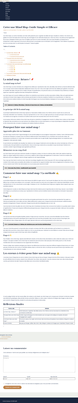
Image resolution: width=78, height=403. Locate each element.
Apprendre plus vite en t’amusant (17, 60)
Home (7, 4)
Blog (6, 13)
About (7, 7)
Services (7, 11)
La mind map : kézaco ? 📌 (13, 52)
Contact (7, 17)
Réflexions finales (11, 75)
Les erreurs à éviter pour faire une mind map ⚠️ (19, 73)
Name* (5, 376)
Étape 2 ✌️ (12, 67)
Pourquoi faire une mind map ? (14, 58)
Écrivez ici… (6, 356)
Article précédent (5, 337)
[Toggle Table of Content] (4, 49)
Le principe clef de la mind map (17, 56)
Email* (28, 376)
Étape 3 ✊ (12, 69)
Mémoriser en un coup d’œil (16, 62)
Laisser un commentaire (9, 30)
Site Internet (53, 376)
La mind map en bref (14, 54)
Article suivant (4, 338)
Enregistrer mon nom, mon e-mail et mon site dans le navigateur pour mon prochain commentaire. (31, 383)
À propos (7, 9)
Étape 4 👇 (12, 71)
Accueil (7, 6)
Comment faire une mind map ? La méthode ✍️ (19, 64)
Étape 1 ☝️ (12, 66)
